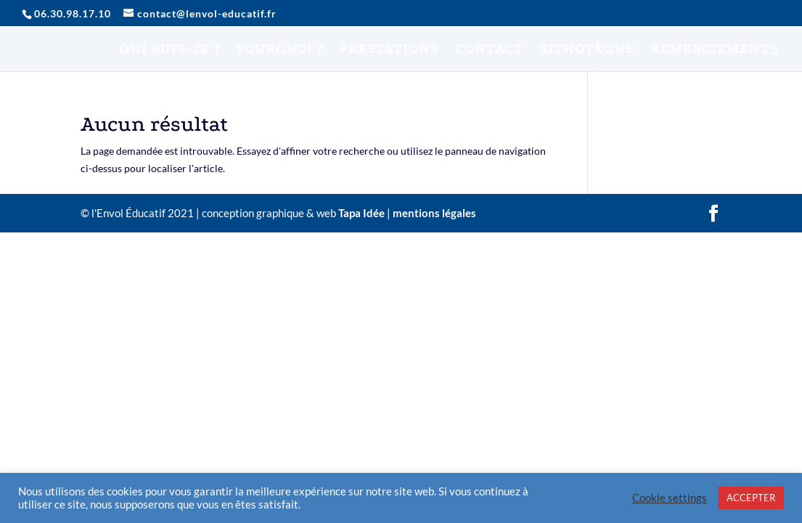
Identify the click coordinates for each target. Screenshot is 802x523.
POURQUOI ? (280, 50)
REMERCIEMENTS (715, 50)
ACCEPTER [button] (751, 497)
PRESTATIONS (389, 50)
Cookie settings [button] (669, 498)
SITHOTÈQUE (587, 50)
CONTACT (489, 50)
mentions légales (434, 212)
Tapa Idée (361, 212)
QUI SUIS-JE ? (170, 50)
